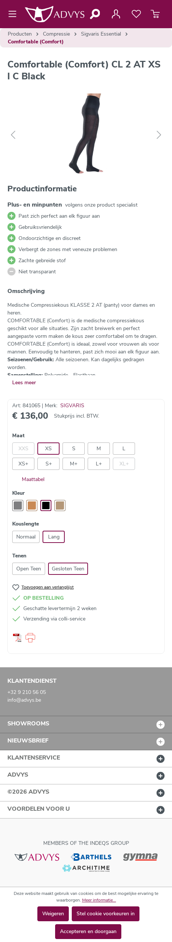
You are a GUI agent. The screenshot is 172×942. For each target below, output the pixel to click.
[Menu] (14, 14)
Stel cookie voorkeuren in (106, 913)
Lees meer (24, 382)
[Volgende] (159, 135)
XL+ (124, 463)
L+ (99, 463)
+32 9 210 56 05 (26, 692)
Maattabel (28, 479)
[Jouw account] (116, 14)
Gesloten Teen (68, 568)
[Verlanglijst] (136, 14)
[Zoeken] (94, 14)
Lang (54, 536)
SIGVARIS (72, 405)
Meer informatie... (99, 900)
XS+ (23, 463)
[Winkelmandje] (155, 14)
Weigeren (53, 913)
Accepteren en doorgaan (88, 931)
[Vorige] (12, 135)
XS (48, 448)
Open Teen (28, 568)
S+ (48, 463)
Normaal (26, 536)
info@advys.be (24, 700)
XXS (23, 448)
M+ (73, 463)
